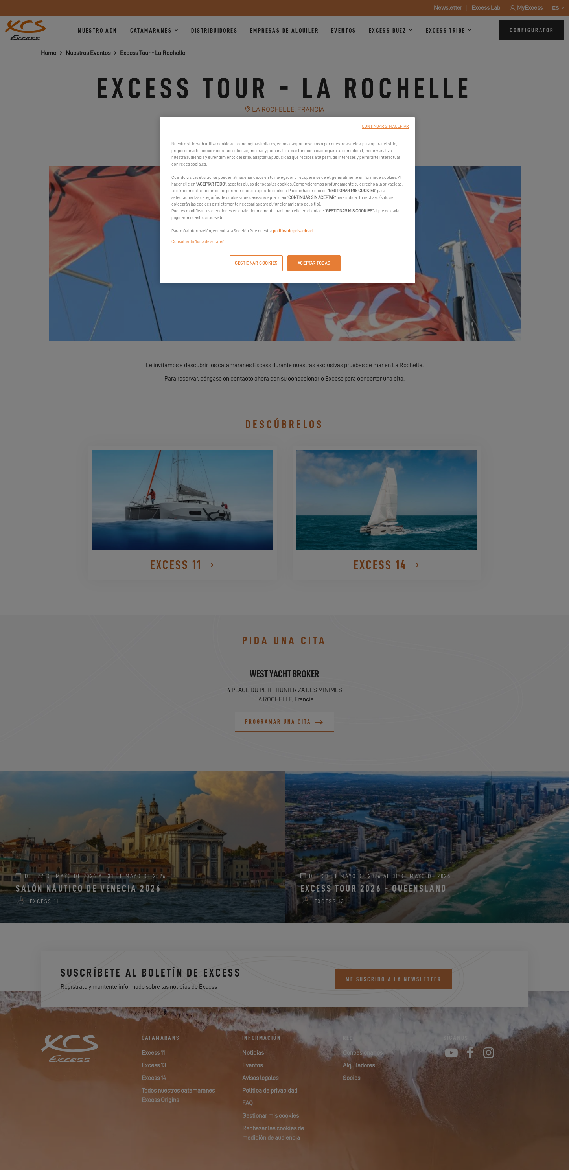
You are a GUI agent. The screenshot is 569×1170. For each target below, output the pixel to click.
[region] (287, 200)
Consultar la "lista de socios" (197, 241)
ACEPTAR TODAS (314, 263)
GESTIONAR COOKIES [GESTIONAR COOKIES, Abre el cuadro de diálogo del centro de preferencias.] (256, 263)
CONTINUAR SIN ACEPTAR (385, 126)
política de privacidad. (293, 231)
